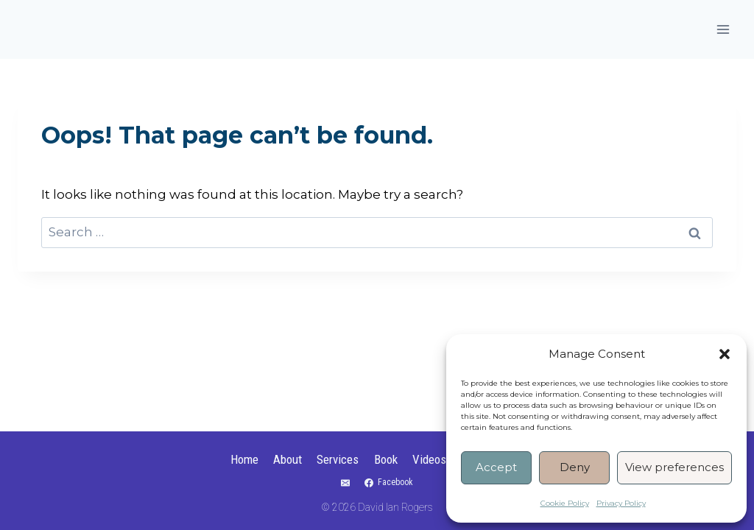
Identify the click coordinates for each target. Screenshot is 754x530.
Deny (575, 467)
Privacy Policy (621, 503)
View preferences (674, 467)
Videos (429, 459)
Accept (496, 467)
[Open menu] (722, 29)
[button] (724, 354)
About (287, 459)
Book (386, 459)
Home (244, 459)
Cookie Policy (564, 503)
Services (338, 459)
